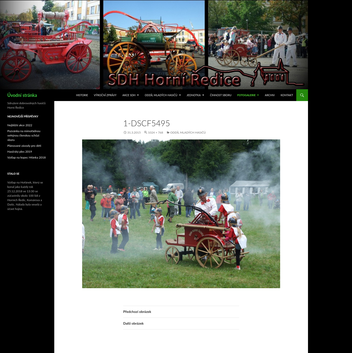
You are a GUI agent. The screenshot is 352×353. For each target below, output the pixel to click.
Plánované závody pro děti (24, 146)
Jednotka (194, 95)
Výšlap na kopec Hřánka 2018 (26, 157)
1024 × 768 (155, 132)
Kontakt (287, 95)
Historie (82, 95)
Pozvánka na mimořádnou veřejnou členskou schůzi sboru (23, 135)
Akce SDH (129, 95)
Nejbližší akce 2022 (19, 125)
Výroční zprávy (105, 95)
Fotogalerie (246, 95)
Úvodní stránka (22, 95)
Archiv (270, 95)
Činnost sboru (220, 95)
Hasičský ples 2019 (19, 151)
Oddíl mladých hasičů (161, 95)
